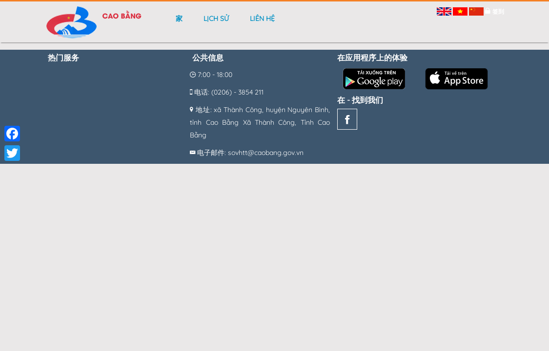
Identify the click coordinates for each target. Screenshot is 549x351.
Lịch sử (216, 18)
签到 (498, 11)
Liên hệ (262, 18)
